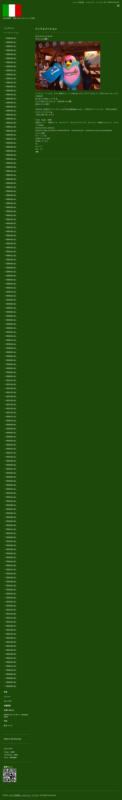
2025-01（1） (11, 70)
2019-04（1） (11, 320)
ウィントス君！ (42, 39)
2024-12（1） (11, 74)
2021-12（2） (11, 215)
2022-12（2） (11, 167)
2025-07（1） (11, 46)
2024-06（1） (11, 98)
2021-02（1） (11, 247)
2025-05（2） (11, 54)
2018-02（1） (11, 372)
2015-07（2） (11, 468)
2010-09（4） (11, 674)
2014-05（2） (11, 517)
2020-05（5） (11, 275)
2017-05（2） (11, 400)
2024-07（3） (11, 94)
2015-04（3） (11, 481)
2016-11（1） (11, 416)
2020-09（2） (11, 263)
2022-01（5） (11, 211)
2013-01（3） (11, 561)
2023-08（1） (11, 134)
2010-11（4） (11, 666)
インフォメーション (11, 33)
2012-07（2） (11, 585)
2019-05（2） (11, 316)
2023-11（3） (11, 126)
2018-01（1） (11, 376)
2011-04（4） (11, 646)
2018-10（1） (11, 344)
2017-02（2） (11, 408)
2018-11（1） (11, 340)
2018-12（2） (11, 336)
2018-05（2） (11, 360)
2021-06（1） (11, 231)
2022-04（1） (11, 199)
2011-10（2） (11, 621)
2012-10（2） (11, 573)
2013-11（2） (11, 529)
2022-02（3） (11, 207)
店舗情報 (7, 706)
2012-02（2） (11, 605)
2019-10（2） (11, 295)
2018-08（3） (11, 348)
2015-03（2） (11, 485)
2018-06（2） (11, 356)
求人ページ (8, 726)
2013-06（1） (11, 545)
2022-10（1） (11, 175)
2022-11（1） (11, 171)
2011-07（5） (11, 633)
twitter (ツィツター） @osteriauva (16, 716)
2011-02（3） (11, 654)
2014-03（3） (11, 521)
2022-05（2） (11, 195)
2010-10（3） (11, 670)
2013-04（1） (11, 553)
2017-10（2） (11, 384)
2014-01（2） (11, 525)
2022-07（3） (11, 187)
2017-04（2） (11, 404)
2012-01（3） (11, 609)
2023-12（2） (11, 122)
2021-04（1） (11, 239)
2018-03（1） (11, 368)
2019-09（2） (11, 299)
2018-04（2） (11, 364)
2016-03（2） (11, 444)
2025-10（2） (11, 38)
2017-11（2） (11, 380)
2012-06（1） (11, 589)
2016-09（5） (11, 424)
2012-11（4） (11, 569)
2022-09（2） (11, 179)
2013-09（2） (11, 537)
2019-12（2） (11, 287)
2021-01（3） (11, 251)
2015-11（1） (11, 452)
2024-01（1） (11, 118)
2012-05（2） (11, 593)
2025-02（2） (11, 66)
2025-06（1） (11, 50)
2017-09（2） (11, 388)
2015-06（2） (11, 472)
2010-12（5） (11, 662)
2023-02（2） (11, 159)
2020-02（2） (11, 283)
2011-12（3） (11, 613)
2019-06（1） (11, 311)
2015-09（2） (11, 460)
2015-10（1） (11, 456)
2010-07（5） (11, 682)
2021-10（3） (11, 219)
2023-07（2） (11, 138)
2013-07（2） (11, 541)
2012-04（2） (11, 597)
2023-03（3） (11, 155)
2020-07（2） (11, 271)
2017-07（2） (11, 392)
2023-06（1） (11, 142)
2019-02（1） (11, 328)
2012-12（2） (11, 565)
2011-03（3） (11, 650)
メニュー (7, 696)
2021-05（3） (11, 235)
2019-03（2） (11, 324)
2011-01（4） (11, 658)
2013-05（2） (11, 549)
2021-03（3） (11, 243)
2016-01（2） (11, 448)
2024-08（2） (11, 90)
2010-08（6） (11, 678)
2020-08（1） (11, 267)
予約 (5, 721)
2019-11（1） (11, 291)
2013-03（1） (11, 557)
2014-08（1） (11, 505)
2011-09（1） (11, 625)
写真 (5, 692)
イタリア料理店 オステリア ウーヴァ (23, 795)
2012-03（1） (11, 601)
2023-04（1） (11, 151)
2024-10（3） (11, 82)
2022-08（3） (11, 183)
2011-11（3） (11, 617)
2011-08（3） (11, 629)
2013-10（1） (11, 533)
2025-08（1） (11, 42)
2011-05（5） (11, 642)
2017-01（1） (11, 412)
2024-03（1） (11, 110)
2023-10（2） (11, 130)
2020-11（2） (11, 255)
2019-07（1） (11, 307)
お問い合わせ (9, 710)
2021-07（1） (11, 227)
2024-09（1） (11, 86)
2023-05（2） (11, 146)
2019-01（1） (11, 332)
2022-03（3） (11, 203)
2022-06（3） (11, 191)
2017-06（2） (11, 396)
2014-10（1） (11, 501)
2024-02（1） (11, 114)
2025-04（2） (11, 58)
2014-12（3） (11, 493)
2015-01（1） (11, 489)
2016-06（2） (11, 432)
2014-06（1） (11, 513)
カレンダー (8, 701)
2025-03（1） (11, 62)
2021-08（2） (11, 223)
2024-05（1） (11, 102)
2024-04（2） (11, 106)
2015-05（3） (11, 477)
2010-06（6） (11, 686)
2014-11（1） (11, 497)
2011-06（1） (11, 637)
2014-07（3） (11, 509)
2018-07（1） (11, 352)
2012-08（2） (11, 581)
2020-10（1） (11, 259)
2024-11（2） (11, 78)
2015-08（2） (11, 464)
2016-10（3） (11, 420)
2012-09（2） (11, 577)
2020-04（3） (11, 279)
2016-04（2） (11, 440)
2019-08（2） (11, 303)
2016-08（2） (11, 428)
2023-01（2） (11, 163)
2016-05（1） (11, 436)
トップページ (9, 28)
